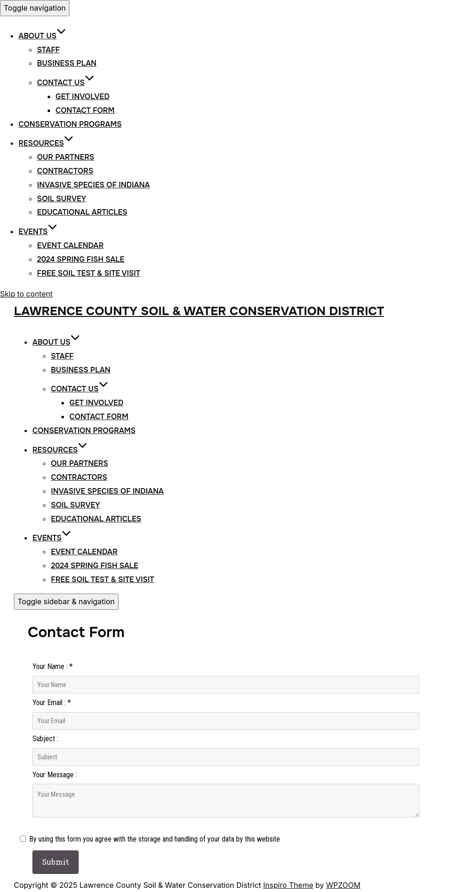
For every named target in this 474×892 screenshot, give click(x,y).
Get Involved (83, 96)
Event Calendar (70, 245)
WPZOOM (343, 885)
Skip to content (26, 293)
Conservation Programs (70, 124)
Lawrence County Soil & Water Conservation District (199, 311)
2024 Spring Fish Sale (81, 259)
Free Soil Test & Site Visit (88, 273)
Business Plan (66, 63)
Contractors (65, 171)
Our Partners (65, 157)
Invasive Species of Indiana (93, 185)
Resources (46, 143)
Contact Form (85, 110)
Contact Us (65, 82)
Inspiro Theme (288, 885)
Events (38, 231)
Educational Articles (82, 212)
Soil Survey (61, 199)
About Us (42, 36)
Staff (48, 50)
